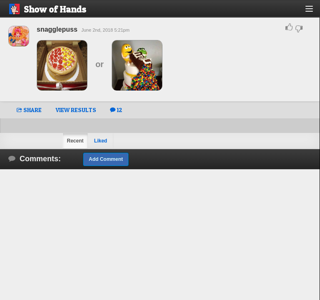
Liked (100, 141)
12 (116, 109)
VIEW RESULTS (75, 109)
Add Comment (106, 159)
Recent (75, 141)
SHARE (29, 109)
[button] (314, 12)
